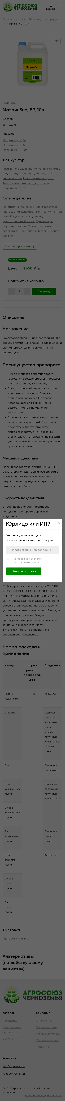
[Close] (59, 523)
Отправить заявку (23, 571)
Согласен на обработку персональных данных (27, 561)
